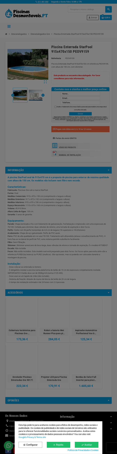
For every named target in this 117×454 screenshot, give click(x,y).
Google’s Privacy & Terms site (32, 437)
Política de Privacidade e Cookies (83, 450)
